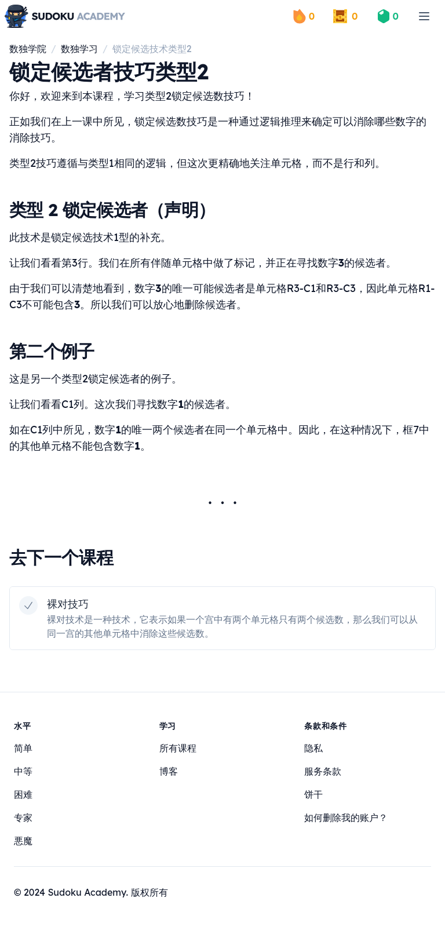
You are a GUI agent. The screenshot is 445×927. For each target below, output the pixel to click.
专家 (23, 817)
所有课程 (177, 748)
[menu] (424, 16)
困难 (23, 794)
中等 (23, 771)
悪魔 (23, 840)
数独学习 (79, 48)
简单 (23, 748)
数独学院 (27, 48)
